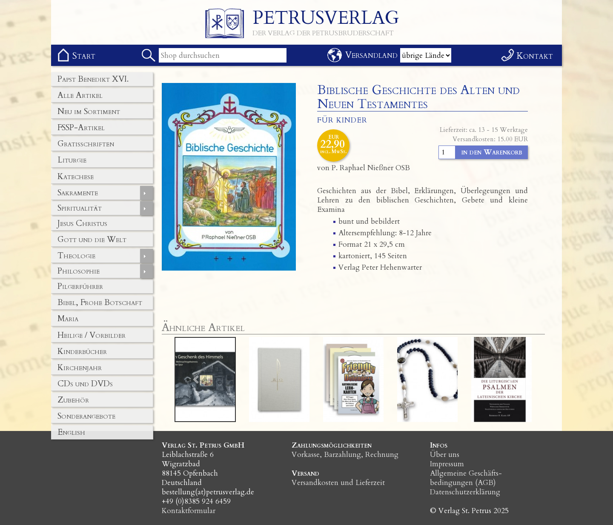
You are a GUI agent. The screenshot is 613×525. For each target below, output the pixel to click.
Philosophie (78, 271)
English (71, 432)
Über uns (444, 454)
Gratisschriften (85, 143)
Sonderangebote (86, 416)
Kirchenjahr (79, 367)
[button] (196, 379)
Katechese (75, 176)
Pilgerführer (80, 286)
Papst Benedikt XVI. (93, 79)
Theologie (76, 255)
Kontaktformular (188, 511)
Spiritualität (79, 208)
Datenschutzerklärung (465, 492)
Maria (67, 318)
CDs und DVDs (85, 383)
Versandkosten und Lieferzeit (338, 483)
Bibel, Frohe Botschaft (99, 302)
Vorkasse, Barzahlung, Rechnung (345, 454)
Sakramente (77, 192)
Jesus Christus (82, 223)
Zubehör (73, 399)
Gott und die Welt (91, 239)
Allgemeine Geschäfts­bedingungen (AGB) (466, 478)
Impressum (447, 464)
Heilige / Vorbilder (91, 335)
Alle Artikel (80, 95)
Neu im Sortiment (88, 111)
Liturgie (71, 159)
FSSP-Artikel (81, 127)
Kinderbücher (82, 351)
